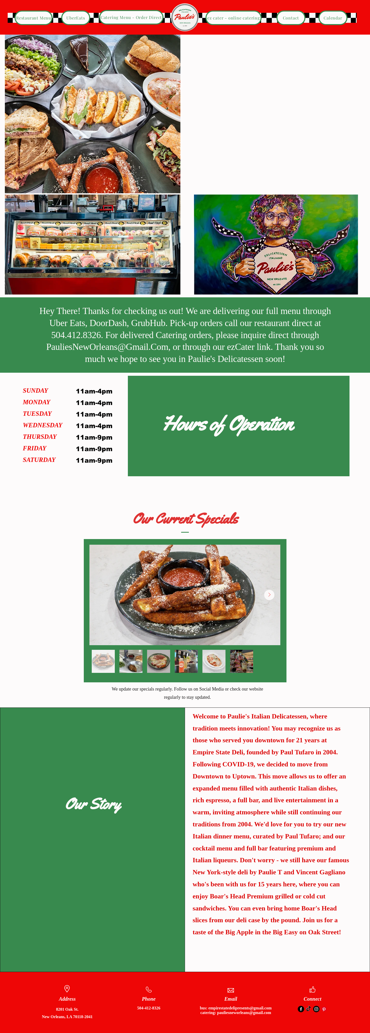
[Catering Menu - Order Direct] (131, 17)
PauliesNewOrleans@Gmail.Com (107, 347)
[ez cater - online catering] (233, 18)
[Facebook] (301, 1009)
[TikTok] (308, 1009)
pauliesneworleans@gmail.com (244, 1012)
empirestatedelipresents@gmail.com (240, 1008)
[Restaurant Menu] (34, 18)
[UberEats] (75, 18)
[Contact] (290, 18)
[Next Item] (269, 595)
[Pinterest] (324, 1009)
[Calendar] (332, 18)
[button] (92, 114)
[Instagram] (316, 1009)
